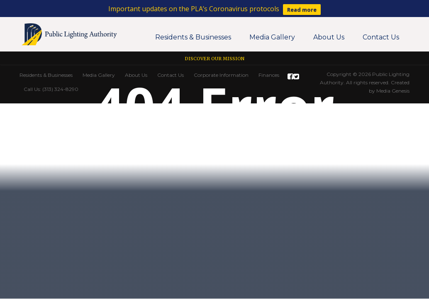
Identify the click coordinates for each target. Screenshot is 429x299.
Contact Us (381, 37)
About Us (328, 37)
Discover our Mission (214, 58)
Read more (302, 9)
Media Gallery (272, 37)
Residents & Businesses (193, 37)
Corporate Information (221, 75)
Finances (268, 75)
